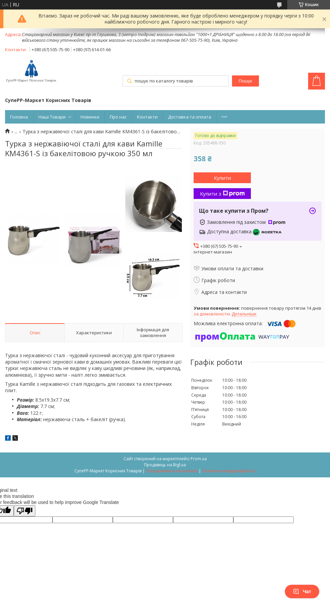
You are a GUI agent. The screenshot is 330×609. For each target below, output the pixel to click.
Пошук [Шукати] (245, 80)
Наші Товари (52, 117)
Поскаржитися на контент (172, 471)
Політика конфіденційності (229, 471)
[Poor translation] (24, 510)
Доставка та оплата (189, 117)
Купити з (222, 193)
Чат (302, 591)
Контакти (147, 117)
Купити (222, 177)
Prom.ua (199, 459)
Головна (19, 117)
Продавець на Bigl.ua (165, 465)
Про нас (118, 117)
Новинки (89, 117)
